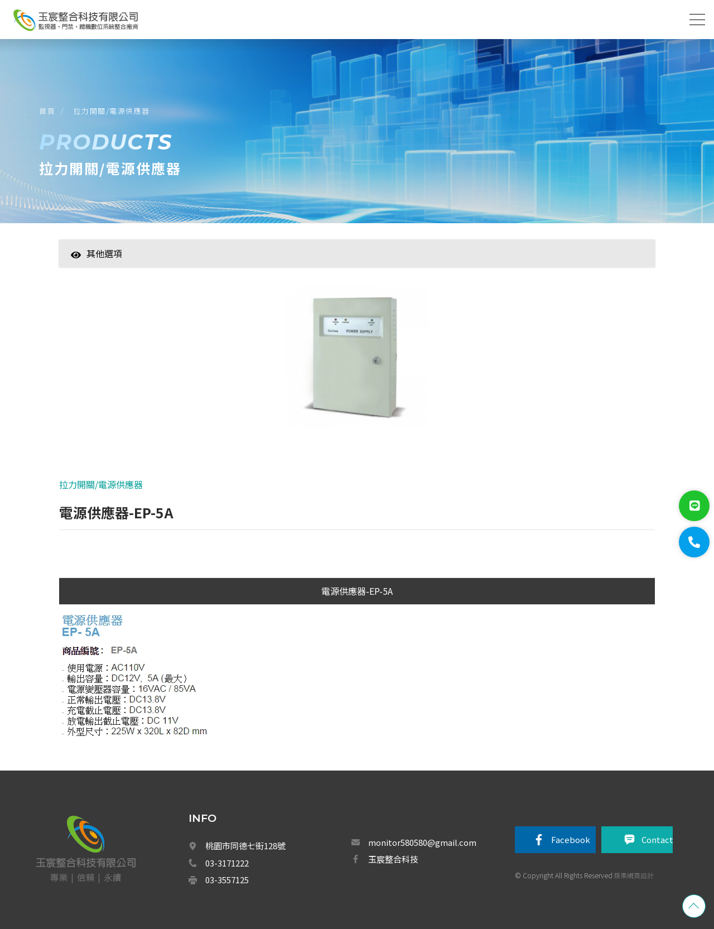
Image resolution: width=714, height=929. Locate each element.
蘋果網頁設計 (634, 875)
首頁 (47, 110)
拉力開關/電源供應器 (112, 110)
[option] (357, 362)
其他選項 (96, 253)
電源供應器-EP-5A (357, 591)
